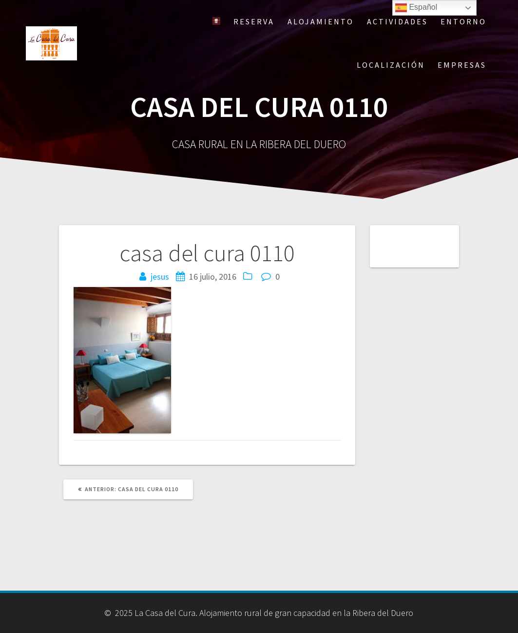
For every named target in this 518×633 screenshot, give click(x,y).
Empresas (462, 65)
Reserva (253, 21)
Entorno (463, 21)
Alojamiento (321, 21)
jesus (160, 276)
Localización (391, 65)
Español (416, 8)
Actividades (397, 21)
